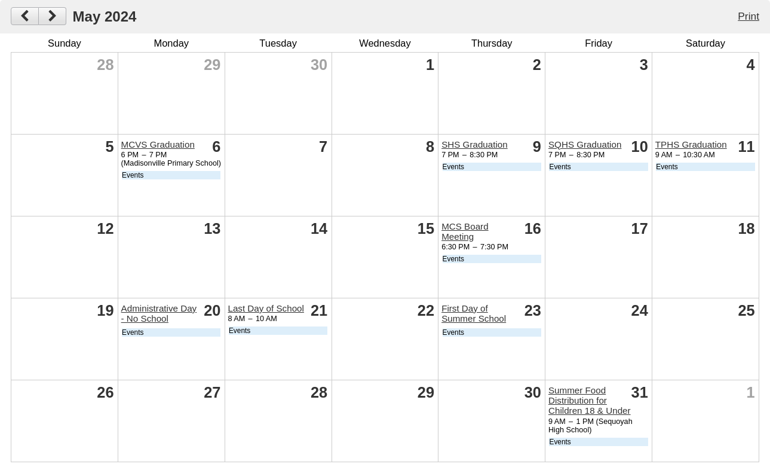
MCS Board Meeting (465, 231)
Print (748, 16)
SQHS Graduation (584, 144)
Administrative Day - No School (159, 313)
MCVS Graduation (158, 144)
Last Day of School (265, 308)
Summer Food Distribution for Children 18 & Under (589, 400)
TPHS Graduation (691, 144)
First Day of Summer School (473, 313)
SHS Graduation (474, 144)
